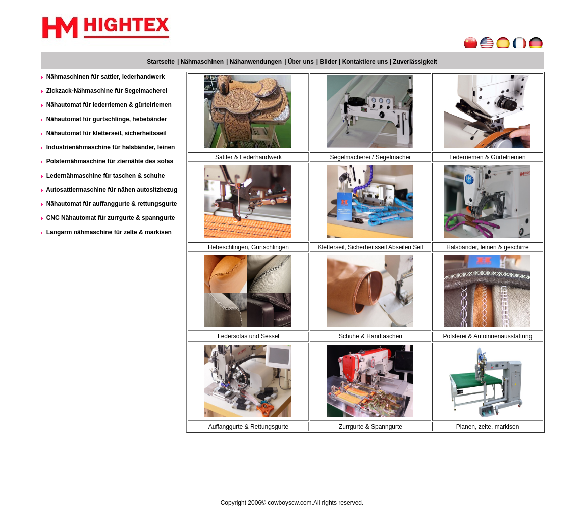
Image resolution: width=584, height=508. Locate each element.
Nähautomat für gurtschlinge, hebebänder (106, 119)
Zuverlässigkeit (415, 61)
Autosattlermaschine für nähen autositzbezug (111, 189)
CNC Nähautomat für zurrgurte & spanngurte (110, 217)
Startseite (161, 61)
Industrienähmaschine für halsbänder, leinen (110, 147)
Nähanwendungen (256, 61)
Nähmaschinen (202, 61)
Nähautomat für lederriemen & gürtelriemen (109, 104)
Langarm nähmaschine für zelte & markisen (109, 232)
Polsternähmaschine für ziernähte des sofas (109, 161)
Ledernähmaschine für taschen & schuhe (105, 175)
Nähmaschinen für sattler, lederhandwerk (105, 76)
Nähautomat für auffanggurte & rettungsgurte (111, 203)
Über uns (301, 61)
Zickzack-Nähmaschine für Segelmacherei (106, 90)
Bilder (328, 61)
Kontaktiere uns (365, 61)
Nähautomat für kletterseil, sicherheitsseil (106, 133)
